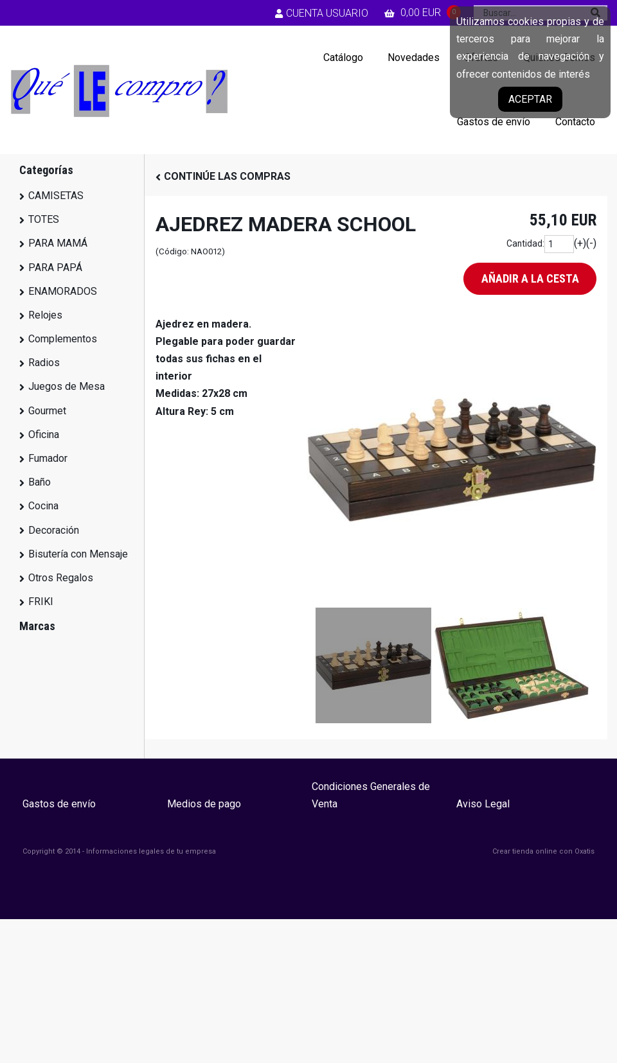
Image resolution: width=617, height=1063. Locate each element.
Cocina (43, 506)
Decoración (53, 530)
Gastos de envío (493, 122)
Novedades (414, 57)
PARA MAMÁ (57, 243)
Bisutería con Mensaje (78, 554)
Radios (44, 362)
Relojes (45, 315)
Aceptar (530, 99)
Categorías (46, 170)
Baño (39, 482)
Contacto (575, 122)
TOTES (43, 219)
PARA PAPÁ (55, 267)
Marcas (37, 626)
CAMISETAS (56, 195)
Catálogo (343, 57)
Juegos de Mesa (66, 386)
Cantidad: (525, 243)
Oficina (43, 434)
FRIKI (40, 601)
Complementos (62, 339)
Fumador (47, 458)
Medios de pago (204, 804)
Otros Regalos (60, 578)
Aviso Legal (483, 804)
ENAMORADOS (62, 291)
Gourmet (47, 411)
